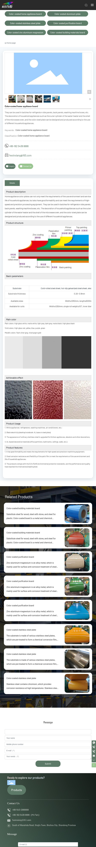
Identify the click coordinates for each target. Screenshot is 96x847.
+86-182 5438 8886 (18, 146)
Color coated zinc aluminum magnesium (25, 32)
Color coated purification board (68, 23)
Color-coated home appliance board (25, 14)
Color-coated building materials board (67, 32)
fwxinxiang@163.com (20, 155)
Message (12, 834)
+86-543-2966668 (21, 809)
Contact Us (13, 803)
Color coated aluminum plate (67, 14)
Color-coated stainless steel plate (25, 23)
